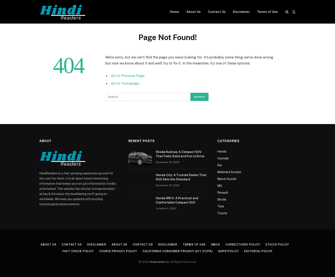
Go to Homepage (125, 83)
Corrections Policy (242, 244)
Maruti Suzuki (226, 179)
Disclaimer (241, 11)
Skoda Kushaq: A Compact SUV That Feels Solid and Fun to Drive (180, 154)
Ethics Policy (277, 244)
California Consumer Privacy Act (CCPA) (178, 251)
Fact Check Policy (78, 251)
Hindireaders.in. (160, 262)
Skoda (221, 199)
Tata (220, 206)
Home (174, 11)
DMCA (215, 244)
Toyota (222, 213)
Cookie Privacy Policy (118, 251)
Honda (221, 151)
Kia (219, 165)
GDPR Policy (228, 251)
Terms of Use (267, 11)
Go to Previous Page (127, 75)
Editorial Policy (258, 251)
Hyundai (223, 158)
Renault (222, 192)
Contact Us (217, 11)
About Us (193, 11)
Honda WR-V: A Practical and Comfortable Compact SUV (177, 200)
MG (219, 185)
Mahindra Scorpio (229, 172)
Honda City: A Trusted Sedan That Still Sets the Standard (181, 177)
